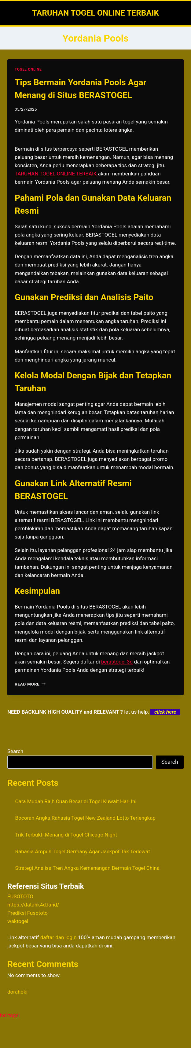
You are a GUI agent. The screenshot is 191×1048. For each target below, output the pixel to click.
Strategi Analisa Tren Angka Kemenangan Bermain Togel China (87, 868)
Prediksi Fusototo (27, 913)
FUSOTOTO (20, 896)
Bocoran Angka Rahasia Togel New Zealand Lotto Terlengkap (85, 818)
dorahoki (17, 992)
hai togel (10, 1015)
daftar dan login (58, 937)
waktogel (17, 921)
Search (15, 751)
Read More (30, 684)
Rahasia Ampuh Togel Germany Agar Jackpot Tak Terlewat (82, 851)
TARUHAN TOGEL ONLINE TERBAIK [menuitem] (56, 174)
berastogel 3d (117, 662)
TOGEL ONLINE (28, 69)
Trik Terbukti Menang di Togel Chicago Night (66, 835)
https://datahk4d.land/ (33, 905)
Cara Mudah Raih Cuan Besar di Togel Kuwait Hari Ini (76, 801)
